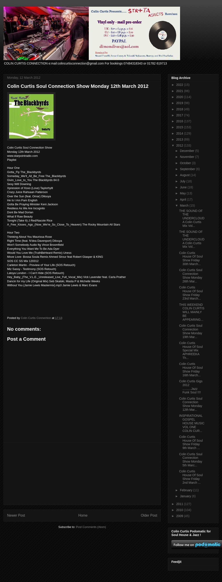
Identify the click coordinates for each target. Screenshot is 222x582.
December (187, 151)
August (185, 175)
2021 (180, 91)
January (186, 496)
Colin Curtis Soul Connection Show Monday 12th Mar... (190, 404)
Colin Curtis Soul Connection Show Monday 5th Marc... (190, 459)
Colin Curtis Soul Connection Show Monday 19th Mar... (190, 331)
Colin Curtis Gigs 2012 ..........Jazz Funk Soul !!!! (190, 386)
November (187, 157)
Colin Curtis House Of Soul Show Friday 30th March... (191, 258)
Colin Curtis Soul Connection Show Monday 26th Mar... (190, 275)
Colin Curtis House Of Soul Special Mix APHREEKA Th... (191, 350)
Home (83, 515)
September (188, 169)
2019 (180, 103)
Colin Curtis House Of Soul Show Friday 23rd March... (191, 293)
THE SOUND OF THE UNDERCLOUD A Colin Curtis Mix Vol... (191, 218)
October (186, 163)
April (183, 199)
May (183, 193)
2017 (180, 115)
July (183, 181)
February (186, 490)
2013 (180, 139)
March (184, 205)
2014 (180, 133)
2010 (180, 510)
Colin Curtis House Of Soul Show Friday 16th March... (191, 369)
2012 (180, 145)
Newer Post (16, 515)
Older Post (149, 515)
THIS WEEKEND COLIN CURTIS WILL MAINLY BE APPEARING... (191, 312)
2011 (180, 504)
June (183, 187)
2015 (180, 127)
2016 (180, 121)
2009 (180, 516)
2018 (180, 109)
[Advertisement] (82, 473)
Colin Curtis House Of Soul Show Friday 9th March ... (191, 442)
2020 (180, 97)
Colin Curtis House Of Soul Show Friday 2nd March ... (191, 476)
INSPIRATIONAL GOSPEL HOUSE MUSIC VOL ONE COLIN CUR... (191, 423)
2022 (180, 85)
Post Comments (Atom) (91, 527)
